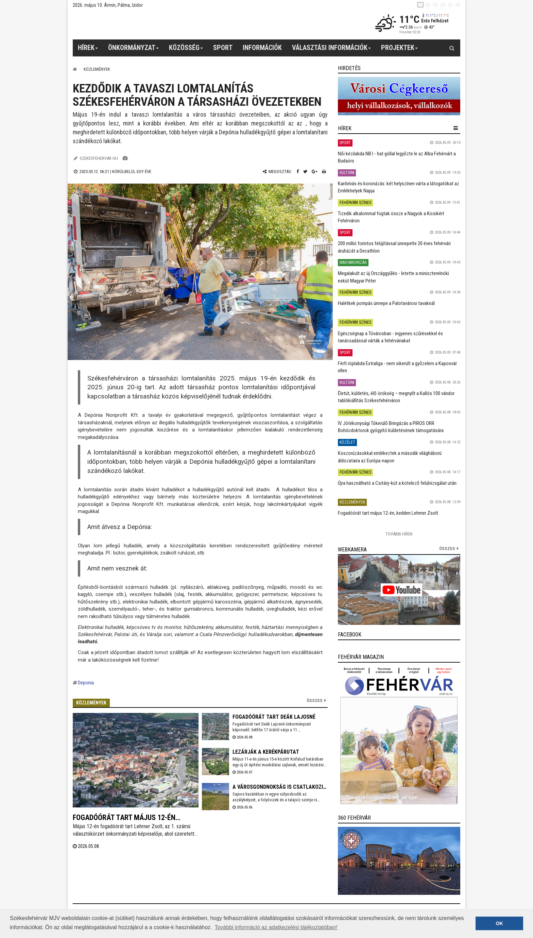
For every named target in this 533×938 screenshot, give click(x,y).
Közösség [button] (186, 50)
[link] (399, 96)
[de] (443, 5)
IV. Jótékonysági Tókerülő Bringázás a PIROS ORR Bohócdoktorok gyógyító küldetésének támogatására (391, 426)
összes (447, 548)
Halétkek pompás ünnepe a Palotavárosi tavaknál (386, 303)
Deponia (86, 683)
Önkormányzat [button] (133, 50)
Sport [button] (223, 48)
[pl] (435, 5)
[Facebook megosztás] (297, 171)
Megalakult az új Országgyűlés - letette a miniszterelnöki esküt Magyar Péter (393, 277)
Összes (315, 700)
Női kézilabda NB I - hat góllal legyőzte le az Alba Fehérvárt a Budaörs (397, 157)
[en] (428, 5)
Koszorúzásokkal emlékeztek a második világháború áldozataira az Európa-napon (390, 456)
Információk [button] (262, 48)
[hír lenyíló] (455, 128)
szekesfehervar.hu (99, 158)
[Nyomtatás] (324, 171)
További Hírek (399, 533)
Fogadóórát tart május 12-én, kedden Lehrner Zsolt (388, 513)
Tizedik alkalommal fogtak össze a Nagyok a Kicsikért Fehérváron (391, 217)
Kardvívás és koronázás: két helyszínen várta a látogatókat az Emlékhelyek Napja (398, 187)
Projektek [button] (399, 50)
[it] (450, 5)
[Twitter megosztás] (305, 171)
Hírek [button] (88, 50)
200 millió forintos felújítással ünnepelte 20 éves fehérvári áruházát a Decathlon (394, 247)
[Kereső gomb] (451, 47)
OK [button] (499, 923)
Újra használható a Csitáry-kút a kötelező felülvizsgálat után (397, 483)
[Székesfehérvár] (135, 24)
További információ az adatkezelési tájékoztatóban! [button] (275, 927)
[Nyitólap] (75, 69)
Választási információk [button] (331, 50)
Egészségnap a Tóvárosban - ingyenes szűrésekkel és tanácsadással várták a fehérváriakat (390, 337)
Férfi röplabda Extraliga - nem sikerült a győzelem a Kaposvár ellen (397, 367)
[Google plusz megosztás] (314, 171)
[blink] (457, 5)
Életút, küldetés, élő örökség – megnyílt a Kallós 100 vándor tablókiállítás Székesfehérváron (396, 397)
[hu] (420, 5)
